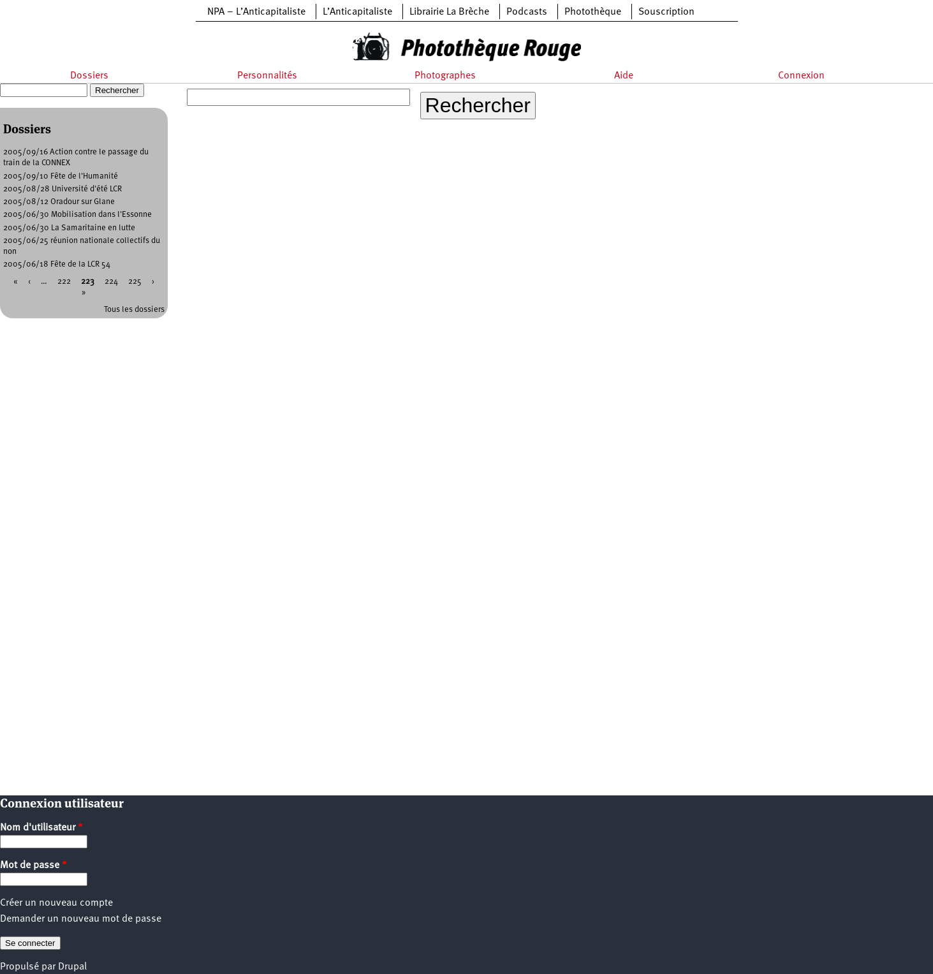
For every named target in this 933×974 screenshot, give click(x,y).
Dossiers (89, 76)
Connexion (801, 76)
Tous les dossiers (134, 310)
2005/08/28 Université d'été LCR (62, 189)
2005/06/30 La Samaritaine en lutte (69, 228)
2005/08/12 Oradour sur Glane (59, 202)
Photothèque (592, 12)
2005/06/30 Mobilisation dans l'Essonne (77, 214)
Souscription (666, 12)
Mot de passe (33, 865)
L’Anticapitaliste (357, 12)
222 (64, 281)
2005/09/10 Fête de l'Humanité (60, 176)
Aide (623, 76)
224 (111, 281)
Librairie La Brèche (449, 12)
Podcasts (526, 12)
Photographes (445, 76)
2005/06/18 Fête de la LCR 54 (56, 264)
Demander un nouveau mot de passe (80, 919)
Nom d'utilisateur (41, 828)
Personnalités (267, 76)
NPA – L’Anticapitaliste (256, 12)
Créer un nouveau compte (56, 903)
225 (135, 281)
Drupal (72, 967)
